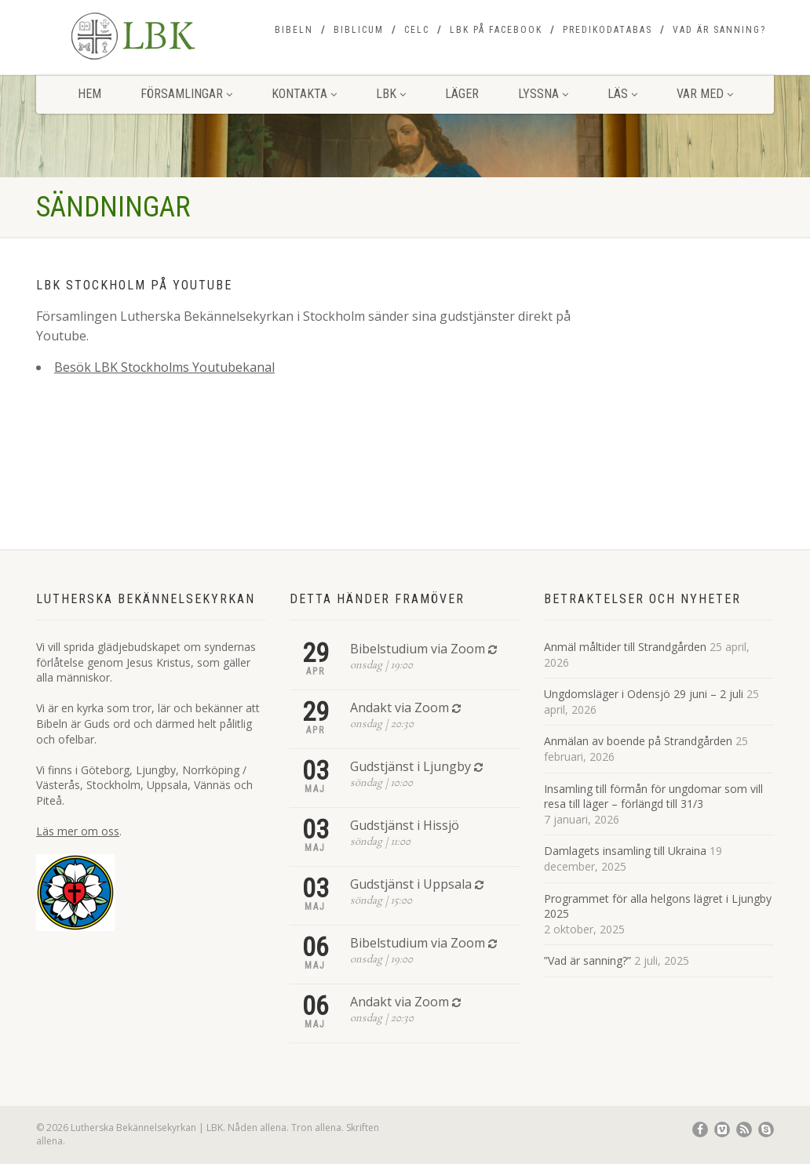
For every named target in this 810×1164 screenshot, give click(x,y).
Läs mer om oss (77, 831)
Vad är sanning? (719, 29)
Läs (622, 93)
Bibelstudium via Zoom (417, 648)
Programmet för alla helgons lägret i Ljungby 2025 (658, 906)
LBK (391, 93)
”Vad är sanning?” (587, 960)
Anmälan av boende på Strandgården (638, 740)
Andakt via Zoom (399, 707)
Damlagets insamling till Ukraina (625, 850)
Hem (89, 93)
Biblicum (359, 29)
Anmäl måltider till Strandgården (625, 646)
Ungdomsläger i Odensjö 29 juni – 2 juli (643, 693)
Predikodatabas (607, 29)
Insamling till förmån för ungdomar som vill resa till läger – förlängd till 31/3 (653, 796)
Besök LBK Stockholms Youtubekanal (164, 367)
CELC (416, 29)
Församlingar (186, 93)
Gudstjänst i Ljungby (410, 766)
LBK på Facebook (496, 29)
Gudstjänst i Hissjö (404, 825)
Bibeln (294, 29)
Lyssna (543, 93)
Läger (462, 93)
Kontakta (304, 93)
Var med (705, 93)
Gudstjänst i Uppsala (411, 884)
